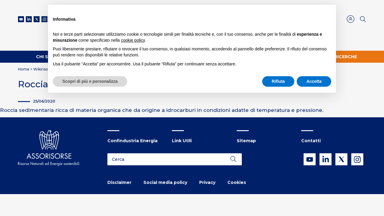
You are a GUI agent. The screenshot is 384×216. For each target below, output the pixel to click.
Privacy (207, 182)
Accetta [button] (314, 81)
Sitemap (246, 140)
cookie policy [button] (133, 40)
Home (23, 69)
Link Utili (182, 140)
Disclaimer (119, 182)
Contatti (311, 140)
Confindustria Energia (132, 140)
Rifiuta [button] (278, 81)
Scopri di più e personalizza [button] (90, 81)
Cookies (236, 182)
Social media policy (165, 182)
